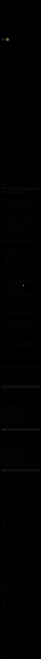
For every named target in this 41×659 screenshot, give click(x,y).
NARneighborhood (5, 584)
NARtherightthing (5, 590)
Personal (3, 600)
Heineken (3, 542)
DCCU (2, 516)
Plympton (3, 606)
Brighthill (3, 502)
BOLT (2, 500)
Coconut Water (5, 393)
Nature (3, 594)
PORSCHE (4, 608)
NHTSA (3, 598)
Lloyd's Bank (4, 568)
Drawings (3, 526)
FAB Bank (3, 534)
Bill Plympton (4, 494)
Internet (3, 550)
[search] (38, 429)
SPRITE (3, 640)
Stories (3, 646)
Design (3, 520)
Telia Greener (4, 654)
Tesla (2, 656)
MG (2, 580)
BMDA (2, 498)
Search (3, 383)
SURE (2, 650)
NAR (2, 582)
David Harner (4, 514)
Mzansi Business (5, 419)
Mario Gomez (4, 574)
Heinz (2, 395)
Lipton (2, 566)
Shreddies (3, 401)
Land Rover (4, 560)
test (2, 658)
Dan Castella (4, 512)
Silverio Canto (4, 632)
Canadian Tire (4, 506)
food (2, 538)
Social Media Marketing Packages (9, 407)
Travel (2, 184)
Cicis (2, 510)
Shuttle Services (5, 423)
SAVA (2, 628)
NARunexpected (5, 592)
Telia (2, 652)
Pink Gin (3, 604)
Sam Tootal (4, 624)
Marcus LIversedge (6, 572)
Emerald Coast (4, 530)
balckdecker (4, 488)
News (2, 596)
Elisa (2, 528)
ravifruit (3, 612)
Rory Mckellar (4, 622)
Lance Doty (4, 558)
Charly (2, 508)
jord (2, 554)
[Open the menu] (3, 39)
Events (3, 532)
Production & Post (5, 610)
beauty (3, 490)
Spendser (3, 636)
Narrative (3, 586)
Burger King (4, 399)
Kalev (2, 556)
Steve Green (4, 644)
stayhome (3, 642)
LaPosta (3, 562)
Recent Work (4, 616)
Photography (4, 602)
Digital (2, 522)
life (2, 564)
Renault (3, 620)
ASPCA (3, 486)
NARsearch (4, 588)
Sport (2, 638)
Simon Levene (4, 634)
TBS (2, 397)
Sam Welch (4, 626)
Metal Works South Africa (7, 411)
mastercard (4, 578)
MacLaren (3, 570)
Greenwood (4, 540)
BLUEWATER (4, 496)
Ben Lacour (4, 492)
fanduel (3, 536)
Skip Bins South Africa (6, 415)
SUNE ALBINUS (5, 648)
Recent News (4, 614)
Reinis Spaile (4, 618)
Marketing (3, 576)
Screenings (4, 630)
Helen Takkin (4, 544)
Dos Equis (3, 524)
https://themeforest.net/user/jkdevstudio (26, 243)
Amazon (3, 484)
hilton (2, 546)
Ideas (2, 548)
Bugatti (3, 504)
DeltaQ (3, 518)
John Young (4, 552)
